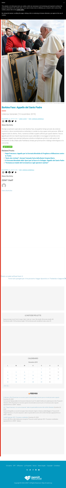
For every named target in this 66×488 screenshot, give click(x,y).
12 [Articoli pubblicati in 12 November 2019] (16, 375)
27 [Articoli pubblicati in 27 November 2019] (24, 382)
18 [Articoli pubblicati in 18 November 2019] (7, 378)
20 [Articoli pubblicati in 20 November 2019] (24, 378)
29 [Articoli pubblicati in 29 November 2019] (41, 382)
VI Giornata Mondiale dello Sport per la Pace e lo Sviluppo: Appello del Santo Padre (34, 160)
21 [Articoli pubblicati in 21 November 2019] (33, 378)
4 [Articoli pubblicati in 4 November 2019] (7, 372)
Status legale (42, 465)
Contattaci (57, 465)
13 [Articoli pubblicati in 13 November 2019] (24, 375)
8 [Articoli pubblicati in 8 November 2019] (41, 372)
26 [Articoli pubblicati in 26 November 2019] (16, 382)
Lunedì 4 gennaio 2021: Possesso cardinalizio (15, 417)
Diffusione (20, 465)
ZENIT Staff (23, 119)
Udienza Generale (38, 119)
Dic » (8, 386)
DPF (14, 465)
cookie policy (20, 9)
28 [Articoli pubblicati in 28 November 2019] (33, 382)
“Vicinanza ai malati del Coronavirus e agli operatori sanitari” (27, 163)
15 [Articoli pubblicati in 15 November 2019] (41, 375)
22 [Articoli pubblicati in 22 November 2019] (41, 378)
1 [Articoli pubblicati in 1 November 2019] (41, 369)
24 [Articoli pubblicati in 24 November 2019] (58, 378)
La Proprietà (27, 465)
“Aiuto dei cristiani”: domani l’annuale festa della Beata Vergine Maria (30, 158)
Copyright (50, 465)
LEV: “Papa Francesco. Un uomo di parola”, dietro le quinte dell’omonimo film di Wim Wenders (28, 407)
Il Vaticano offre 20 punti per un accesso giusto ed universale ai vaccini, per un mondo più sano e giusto (31, 397)
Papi (30, 119)
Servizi (35, 465)
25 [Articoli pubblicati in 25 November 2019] (7, 382)
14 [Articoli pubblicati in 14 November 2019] (33, 375)
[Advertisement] (33, 262)
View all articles (7, 190)
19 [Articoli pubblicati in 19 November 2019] (16, 378)
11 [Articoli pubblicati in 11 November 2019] (7, 375)
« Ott (4, 386)
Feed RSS (33, 393)
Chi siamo (9, 465)
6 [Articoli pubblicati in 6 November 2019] (24, 372)
